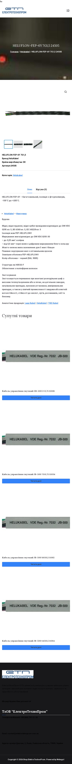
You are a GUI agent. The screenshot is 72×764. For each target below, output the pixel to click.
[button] (65, 91)
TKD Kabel (53, 303)
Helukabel (25, 52)
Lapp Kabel (30, 303)
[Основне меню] (68, 10)
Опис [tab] (29, 189)
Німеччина (21, 213)
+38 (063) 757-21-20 (29, 717)
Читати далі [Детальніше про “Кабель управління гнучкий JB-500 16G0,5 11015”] (36, 564)
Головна (14, 52)
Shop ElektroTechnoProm (34, 759)
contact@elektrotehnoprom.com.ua (23, 733)
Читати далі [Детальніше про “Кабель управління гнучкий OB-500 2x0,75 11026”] (36, 398)
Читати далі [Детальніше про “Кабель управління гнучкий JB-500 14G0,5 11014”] (36, 647)
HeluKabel (14, 158)
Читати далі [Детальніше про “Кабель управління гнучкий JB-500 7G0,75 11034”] (36, 481)
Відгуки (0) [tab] (41, 189)
